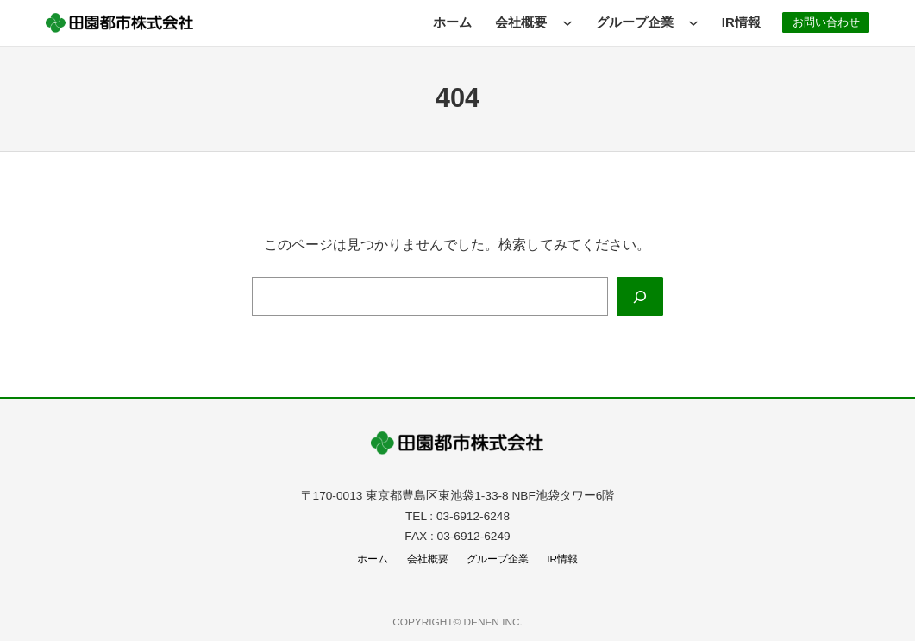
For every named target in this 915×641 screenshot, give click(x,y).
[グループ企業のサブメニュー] (687, 22)
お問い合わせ (823, 22)
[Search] (639, 296)
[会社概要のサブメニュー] (561, 22)
